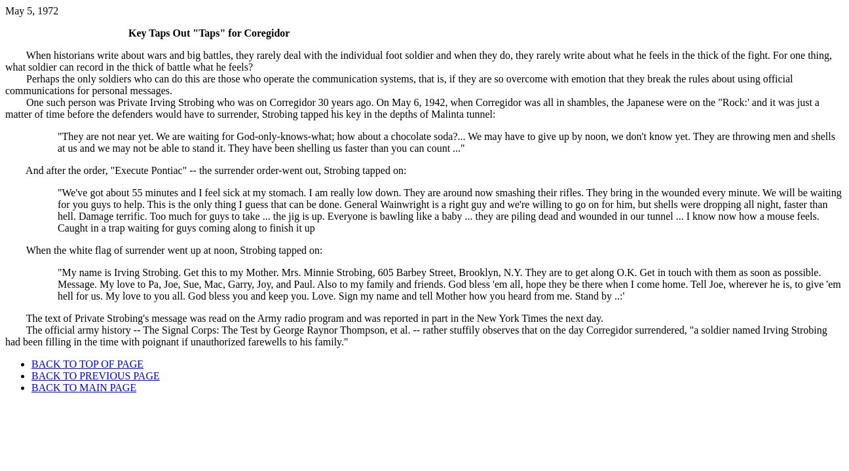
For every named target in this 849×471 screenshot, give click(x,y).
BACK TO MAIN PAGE (83, 387)
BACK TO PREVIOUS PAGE (95, 375)
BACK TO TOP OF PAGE (87, 364)
